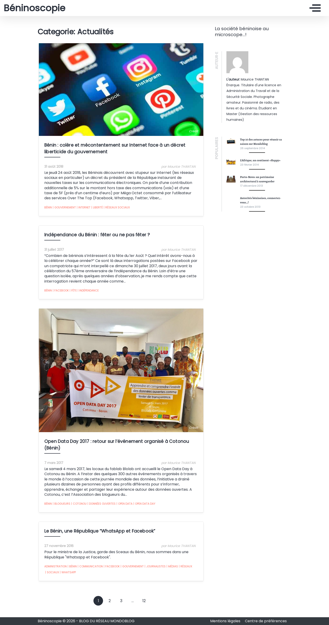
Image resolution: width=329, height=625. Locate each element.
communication (89, 569)
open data (124, 506)
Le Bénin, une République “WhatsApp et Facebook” (98, 534)
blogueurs (60, 506)
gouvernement (63, 208)
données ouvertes (101, 506)
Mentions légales (225, 621)
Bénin (47, 208)
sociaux (51, 575)
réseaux (184, 569)
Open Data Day (143, 506)
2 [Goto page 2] (110, 603)
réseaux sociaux (116, 208)
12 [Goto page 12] (144, 603)
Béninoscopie (34, 8)
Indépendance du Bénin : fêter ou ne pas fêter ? (96, 236)
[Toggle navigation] (313, 8)
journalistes (154, 569)
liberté (96, 208)
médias (171, 569)
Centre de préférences (266, 621)
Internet (83, 208)
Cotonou (78, 506)
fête (72, 292)
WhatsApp (67, 575)
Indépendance (87, 292)
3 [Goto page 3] (121, 603)
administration (54, 569)
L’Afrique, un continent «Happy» (260, 160)
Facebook (60, 292)
